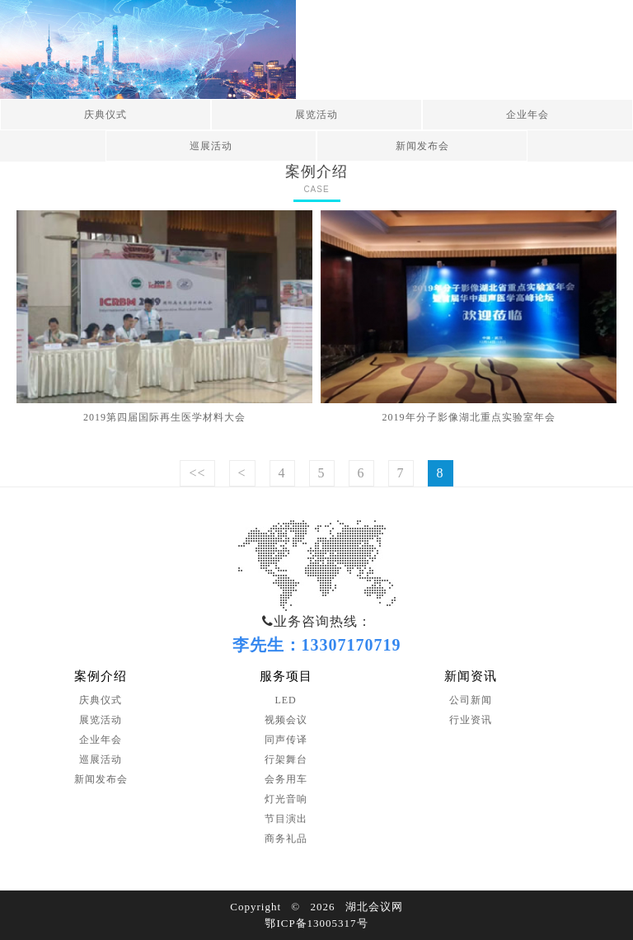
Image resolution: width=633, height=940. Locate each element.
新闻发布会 (422, 146)
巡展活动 (211, 146)
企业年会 (527, 114)
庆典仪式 (105, 114)
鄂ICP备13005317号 (316, 923)
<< (197, 473)
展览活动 (316, 114)
